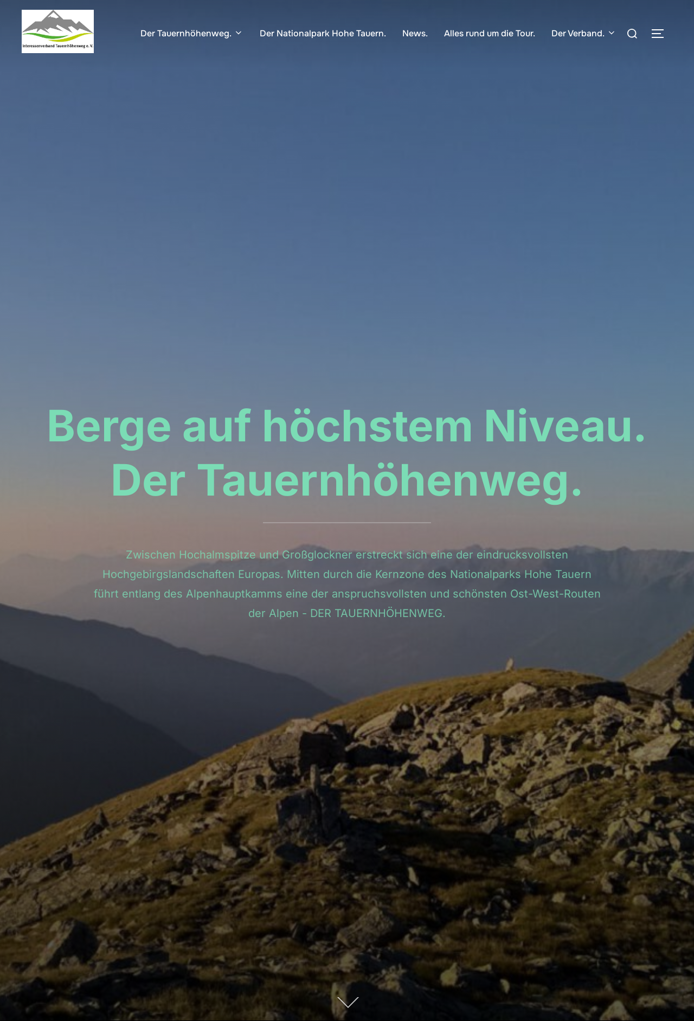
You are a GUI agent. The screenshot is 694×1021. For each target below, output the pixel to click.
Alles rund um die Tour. (489, 33)
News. (415, 33)
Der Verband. (583, 33)
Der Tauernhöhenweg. (191, 33)
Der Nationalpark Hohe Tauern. (323, 33)
